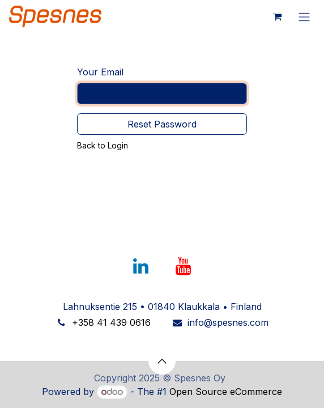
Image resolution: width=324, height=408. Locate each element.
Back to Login (102, 145)
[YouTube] (183, 266)
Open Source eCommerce (225, 391)
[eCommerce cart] (277, 16)
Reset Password (162, 124)
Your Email (100, 72)
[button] (162, 361)
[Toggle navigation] (304, 16)
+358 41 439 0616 (111, 322)
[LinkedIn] (140, 266)
